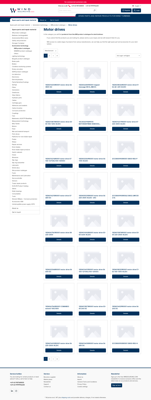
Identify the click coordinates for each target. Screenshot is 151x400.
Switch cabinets (17, 152)
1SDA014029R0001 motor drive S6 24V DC (125, 307)
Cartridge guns (17, 103)
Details (59, 92)
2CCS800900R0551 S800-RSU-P (124, 159)
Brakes (14, 64)
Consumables (16, 194)
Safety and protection (19, 40)
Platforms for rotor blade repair (22, 136)
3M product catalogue (19, 33)
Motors (14, 126)
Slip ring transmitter (18, 162)
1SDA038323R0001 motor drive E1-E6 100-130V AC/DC (125, 271)
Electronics (15, 77)
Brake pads (15, 61)
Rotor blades (16, 147)
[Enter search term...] (75, 10)
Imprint (79, 379)
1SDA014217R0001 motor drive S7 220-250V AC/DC (125, 123)
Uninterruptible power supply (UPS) (23, 204)
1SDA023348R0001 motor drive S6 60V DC (58, 271)
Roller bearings (17, 191)
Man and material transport (20, 131)
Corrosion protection (18, 110)
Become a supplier (50, 377)
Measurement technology (20, 121)
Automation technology (20, 46)
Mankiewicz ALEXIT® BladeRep (22, 118)
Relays (14, 142)
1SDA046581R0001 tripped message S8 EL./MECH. (89, 86)
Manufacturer (51, 51)
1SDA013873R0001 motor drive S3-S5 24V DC (92, 307)
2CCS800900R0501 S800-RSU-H (125, 343)
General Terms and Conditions (87, 382)
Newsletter (47, 382)
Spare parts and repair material (24, 29)
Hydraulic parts (17, 97)
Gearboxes (15, 92)
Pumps (14, 139)
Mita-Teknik (16, 123)
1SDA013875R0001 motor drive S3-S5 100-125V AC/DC (58, 123)
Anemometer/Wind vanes (20, 38)
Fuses (14, 173)
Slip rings (15, 160)
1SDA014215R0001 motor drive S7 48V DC (58, 197)
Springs (14, 85)
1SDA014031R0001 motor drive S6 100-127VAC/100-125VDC (92, 271)
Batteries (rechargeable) (20, 35)
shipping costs (66, 397)
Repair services (17, 144)
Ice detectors (16, 74)
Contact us (47, 386)
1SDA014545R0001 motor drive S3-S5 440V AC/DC (92, 234)
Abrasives (15, 157)
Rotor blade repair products (21, 149)
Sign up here (116, 385)
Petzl (13, 129)
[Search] (94, 10)
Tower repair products (19, 183)
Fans (13, 116)
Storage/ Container (18, 43)
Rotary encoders (17, 69)
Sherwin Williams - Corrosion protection (24, 199)
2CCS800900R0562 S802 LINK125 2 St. (125, 197)
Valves (14, 188)
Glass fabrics (16, 95)
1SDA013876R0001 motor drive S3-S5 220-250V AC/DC (125, 234)
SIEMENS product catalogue (23, 51)
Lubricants (15, 165)
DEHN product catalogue (20, 72)
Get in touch (16, 212)
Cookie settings (82, 386)
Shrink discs (16, 168)
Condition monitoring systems (21, 66)
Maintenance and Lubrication (21, 175)
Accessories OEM (17, 201)
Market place (48, 379)
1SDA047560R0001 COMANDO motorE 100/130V (57, 307)
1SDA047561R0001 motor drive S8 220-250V (58, 234)
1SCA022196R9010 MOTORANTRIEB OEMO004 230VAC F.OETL (89, 123)
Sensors (14, 181)
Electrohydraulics (17, 79)
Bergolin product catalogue (21, 59)
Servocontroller (17, 178)
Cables (14, 100)
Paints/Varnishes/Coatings (20, 82)
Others (16, 53)
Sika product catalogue (19, 170)
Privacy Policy (81, 384)
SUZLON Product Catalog (20, 186)
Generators (15, 90)
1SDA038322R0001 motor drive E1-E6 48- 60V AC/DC (125, 86)
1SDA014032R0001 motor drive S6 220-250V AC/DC (58, 344)
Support (46, 384)
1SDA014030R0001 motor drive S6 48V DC (92, 344)
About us (15, 208)
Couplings (15, 113)
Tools (14, 196)
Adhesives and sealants (19, 105)
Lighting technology (18, 56)
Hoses (14, 155)
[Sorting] (128, 56)
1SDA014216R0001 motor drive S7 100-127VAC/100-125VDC (58, 160)
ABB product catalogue (22, 48)
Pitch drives (16, 134)
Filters (14, 87)
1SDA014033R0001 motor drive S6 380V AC (58, 86)
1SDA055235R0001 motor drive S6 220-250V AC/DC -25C (92, 197)
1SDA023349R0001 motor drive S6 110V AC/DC (92, 160)
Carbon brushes (17, 108)
